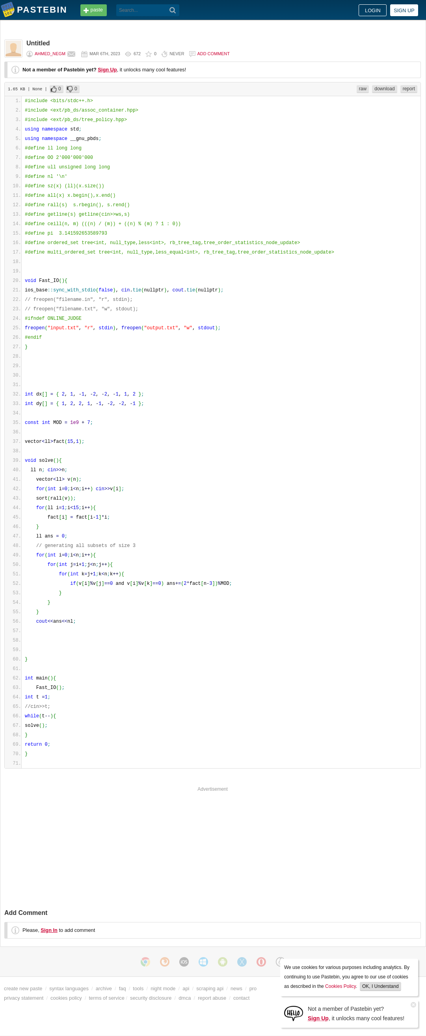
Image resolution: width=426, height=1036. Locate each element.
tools (138, 988)
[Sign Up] (293, 1013)
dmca (185, 998)
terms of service (107, 998)
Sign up (404, 10)
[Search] (172, 10)
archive (104, 988)
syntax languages (69, 988)
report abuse (212, 998)
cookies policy (66, 998)
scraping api (209, 988)
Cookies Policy (340, 986)
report (409, 88)
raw (362, 88)
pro (253, 988)
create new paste (23, 988)
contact (241, 998)
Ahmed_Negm (50, 53)
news (236, 988)
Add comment (213, 53)
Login (373, 10)
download (384, 88)
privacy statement (23, 998)
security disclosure (150, 998)
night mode (163, 988)
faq (122, 988)
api (185, 988)
